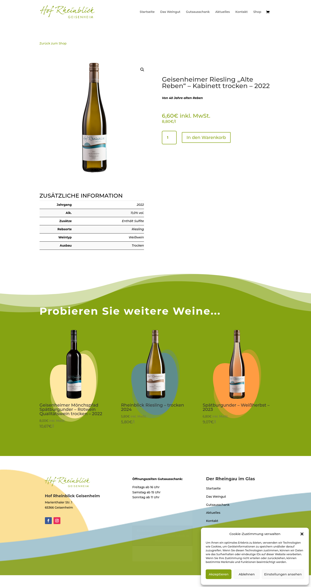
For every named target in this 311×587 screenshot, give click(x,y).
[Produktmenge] (169, 137)
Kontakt (241, 12)
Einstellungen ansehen (283, 574)
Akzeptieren (218, 574)
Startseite (147, 12)
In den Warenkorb (206, 137)
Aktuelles (222, 12)
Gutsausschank (198, 12)
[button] (302, 534)
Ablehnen (246, 574)
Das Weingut (170, 12)
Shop (257, 12)
